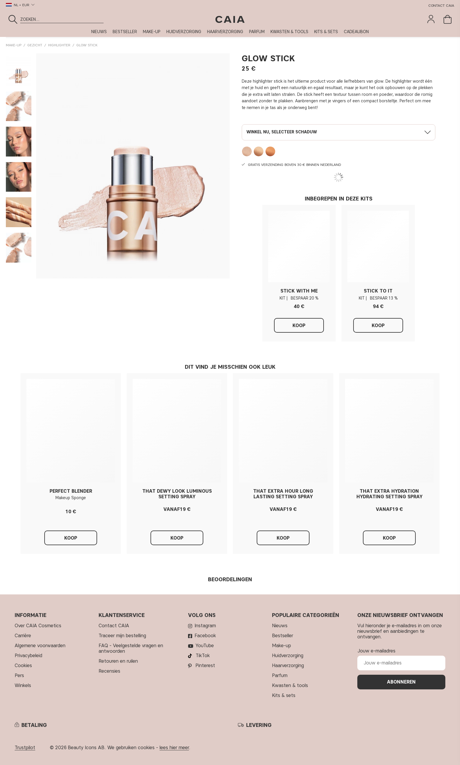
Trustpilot (25, 747)
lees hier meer (174, 747)
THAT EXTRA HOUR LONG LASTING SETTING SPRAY (283, 493)
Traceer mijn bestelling (122, 635)
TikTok (203, 655)
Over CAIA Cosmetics (38, 625)
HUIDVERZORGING (183, 31)
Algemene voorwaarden (40, 645)
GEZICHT (34, 45)
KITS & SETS (326, 31)
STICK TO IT (378, 291)
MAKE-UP (151, 31)
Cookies (23, 665)
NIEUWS (99, 31)
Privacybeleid (28, 655)
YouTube (205, 645)
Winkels (23, 685)
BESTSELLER (125, 31)
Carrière (23, 635)
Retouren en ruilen (118, 661)
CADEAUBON (356, 31)
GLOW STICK (86, 45)
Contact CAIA (441, 5)
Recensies (109, 671)
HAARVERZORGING (225, 31)
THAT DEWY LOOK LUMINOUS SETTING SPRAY (177, 493)
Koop (298, 325)
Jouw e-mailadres (376, 651)
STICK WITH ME (299, 291)
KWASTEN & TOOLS (289, 31)
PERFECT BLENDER (71, 491)
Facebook (205, 635)
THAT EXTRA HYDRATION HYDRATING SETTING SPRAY (389, 493)
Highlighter (59, 45)
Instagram (205, 625)
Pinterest (205, 665)
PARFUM (257, 31)
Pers (19, 675)
